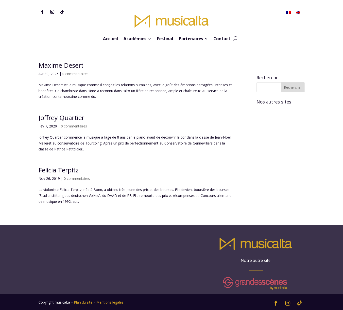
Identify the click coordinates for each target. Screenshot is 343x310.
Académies (134, 39)
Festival (165, 39)
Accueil (110, 39)
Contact (221, 39)
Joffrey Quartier (61, 117)
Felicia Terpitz (58, 169)
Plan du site (83, 302)
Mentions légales (109, 302)
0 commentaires (75, 73)
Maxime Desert (61, 65)
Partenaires (191, 39)
